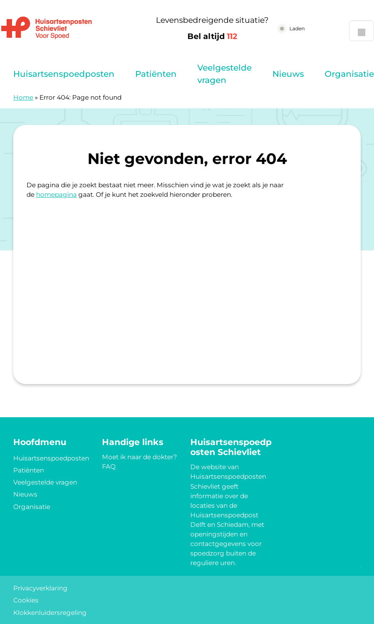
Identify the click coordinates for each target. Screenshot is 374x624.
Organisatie (349, 74)
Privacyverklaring (40, 588)
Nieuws (288, 74)
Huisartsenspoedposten (63, 74)
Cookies (26, 600)
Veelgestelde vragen (224, 74)
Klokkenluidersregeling (50, 613)
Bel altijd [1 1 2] (212, 36)
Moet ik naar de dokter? (139, 457)
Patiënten (156, 74)
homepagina (56, 194)
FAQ (109, 466)
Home (23, 97)
